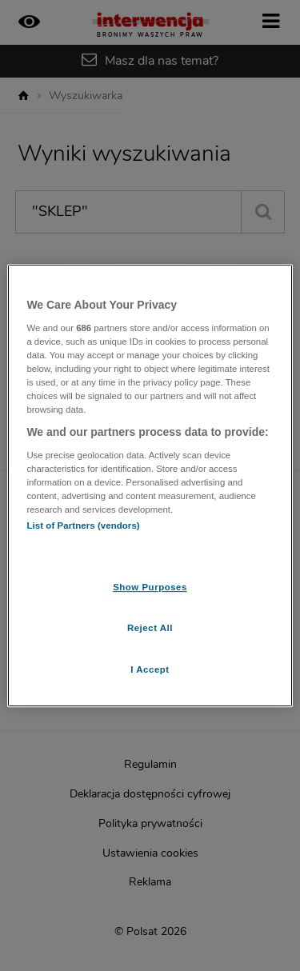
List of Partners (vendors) (82, 525)
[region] (149, 485)
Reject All (150, 628)
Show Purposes (150, 587)
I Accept (149, 669)
